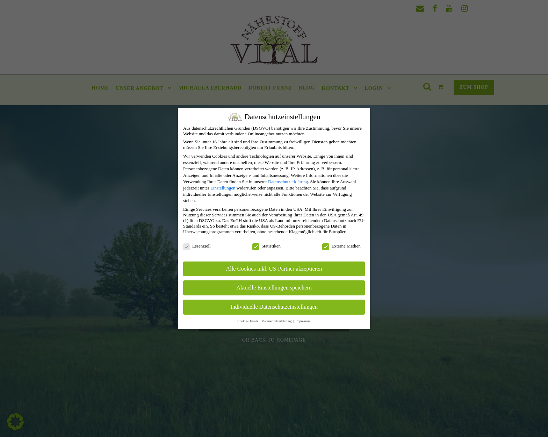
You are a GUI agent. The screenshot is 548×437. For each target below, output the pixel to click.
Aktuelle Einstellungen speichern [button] (277, 288)
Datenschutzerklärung (291, 181)
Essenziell (200, 246)
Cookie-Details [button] (251, 321)
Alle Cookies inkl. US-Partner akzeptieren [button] (278, 269)
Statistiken (270, 246)
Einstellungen (226, 188)
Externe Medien (345, 246)
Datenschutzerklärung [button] (280, 321)
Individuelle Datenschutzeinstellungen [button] (277, 307)
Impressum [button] (306, 321)
